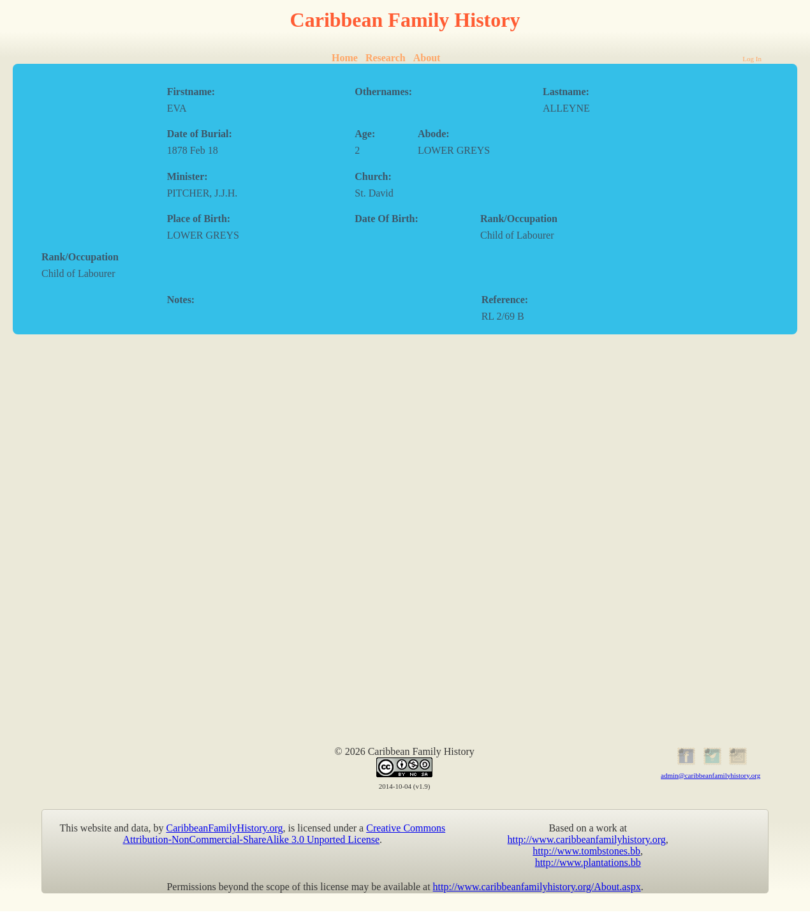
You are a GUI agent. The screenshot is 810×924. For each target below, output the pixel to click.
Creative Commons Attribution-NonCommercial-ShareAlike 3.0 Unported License (284, 834)
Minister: (187, 176)
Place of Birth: (199, 218)
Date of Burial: (199, 133)
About (427, 57)
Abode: (434, 133)
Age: (365, 133)
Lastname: (566, 91)
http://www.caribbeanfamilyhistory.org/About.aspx (537, 886)
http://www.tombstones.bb (586, 851)
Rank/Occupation (518, 218)
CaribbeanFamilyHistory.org (224, 828)
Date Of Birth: (386, 218)
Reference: (505, 299)
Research (385, 57)
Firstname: (191, 91)
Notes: (181, 299)
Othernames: (383, 91)
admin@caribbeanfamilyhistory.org (710, 775)
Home (345, 57)
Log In (752, 59)
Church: (373, 176)
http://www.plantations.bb (588, 862)
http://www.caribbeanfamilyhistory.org (587, 839)
